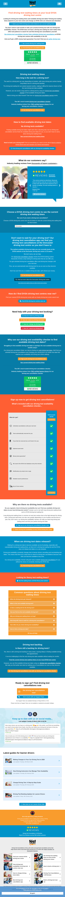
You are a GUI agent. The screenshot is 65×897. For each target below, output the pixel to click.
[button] (30, 185)
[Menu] (5, 3)
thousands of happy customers (44, 163)
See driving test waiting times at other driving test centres (32, 283)
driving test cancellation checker (39, 101)
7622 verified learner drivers (40, 104)
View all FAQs (32, 633)
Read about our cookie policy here (32, 890)
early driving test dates (45, 350)
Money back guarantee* (19, 456)
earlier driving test (54, 39)
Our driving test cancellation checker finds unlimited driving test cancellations (29, 34)
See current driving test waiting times (32, 136)
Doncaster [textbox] (19, 226)
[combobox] (32, 226)
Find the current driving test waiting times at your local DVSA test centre (32, 660)
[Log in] (59, 3)
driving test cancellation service (44, 95)
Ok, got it (32, 893)
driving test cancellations (48, 560)
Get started (51, 419)
